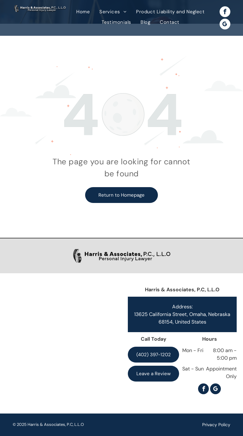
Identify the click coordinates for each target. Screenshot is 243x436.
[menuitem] (83, 12)
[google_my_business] (225, 25)
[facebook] (225, 12)
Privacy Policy (216, 424)
